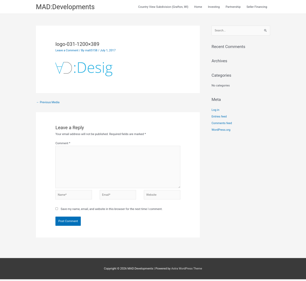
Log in (216, 110)
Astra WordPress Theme (187, 270)
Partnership (233, 7)
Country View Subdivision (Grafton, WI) (163, 7)
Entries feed (219, 117)
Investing (214, 7)
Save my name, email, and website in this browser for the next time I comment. (112, 210)
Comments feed (222, 123)
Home (198, 7)
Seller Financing (256, 7)
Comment (62, 143)
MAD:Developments (66, 7)
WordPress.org (221, 130)
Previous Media (48, 102)
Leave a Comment (67, 50)
